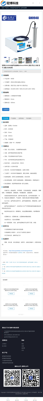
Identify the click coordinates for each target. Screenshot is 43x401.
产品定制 (26, 399)
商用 (7, 262)
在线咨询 (6, 109)
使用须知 (21, 118)
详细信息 (11, 293)
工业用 (10, 262)
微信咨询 (17, 399)
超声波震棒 (15, 71)
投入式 (14, 262)
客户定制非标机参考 (22, 262)
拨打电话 (35, 399)
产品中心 (7, 7)
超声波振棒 (30, 262)
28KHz (36, 262)
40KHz (3, 264)
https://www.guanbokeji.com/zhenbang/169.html (20, 250)
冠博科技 (20, 252)
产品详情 (5, 118)
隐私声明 (25, 393)
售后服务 (28, 118)
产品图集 (13, 118)
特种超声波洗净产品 (15, 7)
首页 (2, 7)
